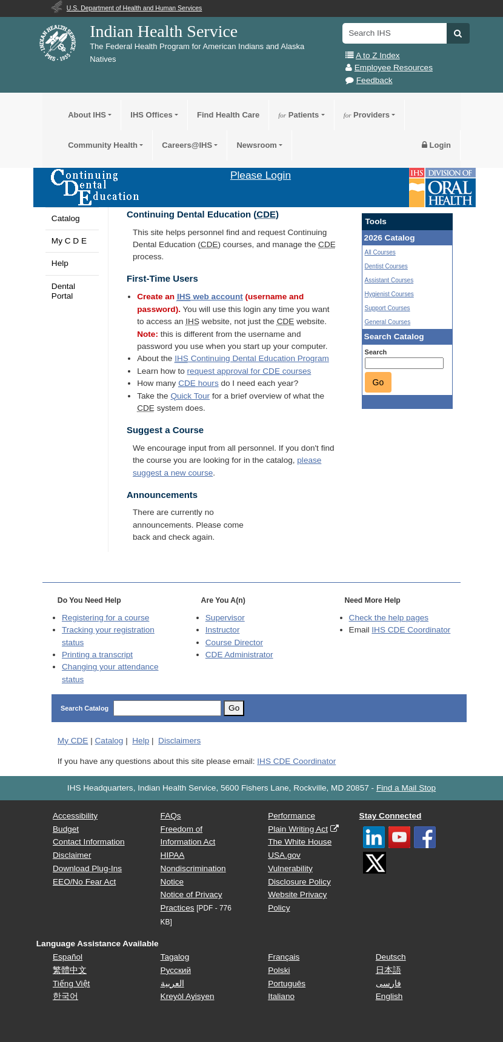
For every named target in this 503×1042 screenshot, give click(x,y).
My (73, 740)
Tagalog (175, 956)
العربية (172, 983)
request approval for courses (249, 371)
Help (60, 263)
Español (67, 956)
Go (378, 382)
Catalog (66, 218)
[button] (457, 33)
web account (210, 296)
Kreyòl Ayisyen (188, 996)
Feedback (374, 80)
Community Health (103, 145)
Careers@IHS (187, 145)
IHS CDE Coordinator (410, 629)
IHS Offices (151, 114)
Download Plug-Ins (87, 868)
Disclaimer (72, 855)
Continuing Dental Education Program (252, 358)
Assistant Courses (389, 280)
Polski (279, 970)
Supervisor (225, 617)
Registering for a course (105, 617)
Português (286, 983)
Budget (66, 829)
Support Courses (387, 308)
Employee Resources (394, 67)
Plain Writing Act (298, 829)
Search (376, 352)
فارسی (388, 983)
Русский (176, 970)
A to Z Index (378, 55)
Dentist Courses (386, 266)
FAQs (171, 815)
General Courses (388, 322)
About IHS (87, 114)
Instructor (222, 629)
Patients (298, 114)
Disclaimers (179, 740)
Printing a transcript (97, 654)
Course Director (234, 642)
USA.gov (284, 855)
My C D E (69, 240)
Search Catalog (84, 708)
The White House (299, 841)
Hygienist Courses (389, 294)
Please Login (260, 175)
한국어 (65, 996)
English (389, 996)
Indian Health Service (164, 31)
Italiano (281, 996)
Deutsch (391, 956)
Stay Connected (390, 815)
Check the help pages (389, 617)
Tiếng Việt (71, 983)
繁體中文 (70, 970)
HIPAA (173, 855)
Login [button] (436, 145)
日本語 (388, 970)
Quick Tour (190, 395)
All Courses (380, 252)
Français (283, 956)
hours (198, 383)
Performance (291, 815)
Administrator (239, 654)
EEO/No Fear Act (84, 881)
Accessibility (75, 815)
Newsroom (256, 145)
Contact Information (89, 841)
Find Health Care (228, 114)
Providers (367, 114)
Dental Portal (63, 291)
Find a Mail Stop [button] (406, 787)
